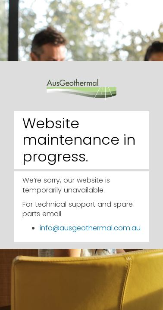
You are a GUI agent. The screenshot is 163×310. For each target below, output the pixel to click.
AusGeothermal (81, 84)
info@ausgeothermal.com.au (90, 228)
